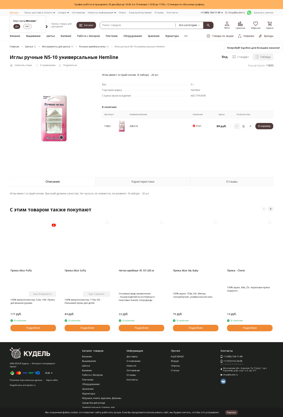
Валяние (66, 36)
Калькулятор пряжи (140, 12)
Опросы (175, 365)
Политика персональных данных (26, 380)
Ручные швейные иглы (92, 46)
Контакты (172, 12)
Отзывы (159, 12)
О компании (133, 361)
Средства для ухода (93, 402)
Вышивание (33, 36)
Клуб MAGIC (177, 356)
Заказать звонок (263, 12)
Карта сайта (52, 380)
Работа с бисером (88, 36)
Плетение (112, 36)
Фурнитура (172, 36)
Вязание (15, 36)
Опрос (122, 12)
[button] (264, 209)
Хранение (154, 36)
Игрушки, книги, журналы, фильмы (101, 398)
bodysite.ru (30, 385)
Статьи (175, 370)
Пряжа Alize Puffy (21, 270)
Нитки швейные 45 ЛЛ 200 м (136, 270)
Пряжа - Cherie (236, 270)
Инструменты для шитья (56, 46)
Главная (14, 46)
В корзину (264, 126)
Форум (175, 361)
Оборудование (132, 36)
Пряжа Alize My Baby (185, 270)
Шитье (50, 36)
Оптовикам (78, 12)
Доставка (132, 356)
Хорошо (231, 412)
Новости (131, 365)
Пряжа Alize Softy (75, 270)
